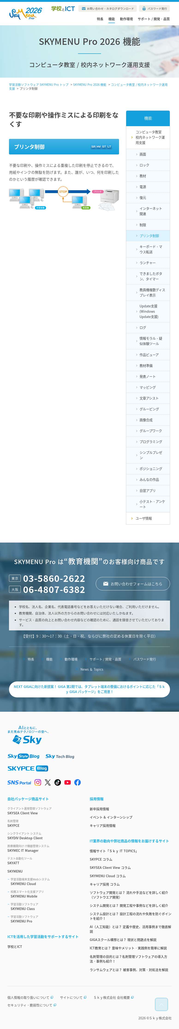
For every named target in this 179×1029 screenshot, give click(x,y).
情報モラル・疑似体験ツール (151, 341)
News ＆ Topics (92, 669)
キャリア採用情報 (103, 825)
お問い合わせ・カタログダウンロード (110, 8)
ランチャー (148, 262)
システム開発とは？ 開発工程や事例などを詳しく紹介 (129, 905)
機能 (111, 18)
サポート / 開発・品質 (154, 18)
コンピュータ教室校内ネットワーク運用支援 (150, 137)
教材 (143, 175)
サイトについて (73, 997)
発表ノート (148, 376)
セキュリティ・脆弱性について (32, 1005)
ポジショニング (151, 468)
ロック (144, 165)
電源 (143, 186)
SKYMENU (15, 871)
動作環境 (126, 18)
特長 (100, 18)
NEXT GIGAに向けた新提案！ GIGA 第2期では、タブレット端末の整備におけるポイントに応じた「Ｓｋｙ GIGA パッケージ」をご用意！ (89, 689)
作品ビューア (149, 354)
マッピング (148, 387)
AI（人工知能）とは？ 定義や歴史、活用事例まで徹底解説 (130, 929)
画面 (143, 154)
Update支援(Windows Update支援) (149, 311)
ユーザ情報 (144, 518)
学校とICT (14, 946)
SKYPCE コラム (101, 859)
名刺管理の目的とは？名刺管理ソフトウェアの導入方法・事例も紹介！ (128, 958)
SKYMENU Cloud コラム (108, 875)
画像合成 (146, 419)
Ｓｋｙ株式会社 (160, 1018)
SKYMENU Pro (45, 919)
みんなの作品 (149, 479)
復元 (143, 197)
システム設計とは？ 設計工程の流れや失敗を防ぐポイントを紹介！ (130, 916)
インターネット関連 (151, 211)
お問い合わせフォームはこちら (136, 583)
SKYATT (43, 860)
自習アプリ (148, 490)
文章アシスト (149, 398)
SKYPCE (43, 823)
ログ (143, 327)
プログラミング (151, 441)
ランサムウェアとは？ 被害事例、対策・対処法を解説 (129, 969)
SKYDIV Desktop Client (43, 835)
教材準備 (146, 365)
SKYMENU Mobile (45, 894)
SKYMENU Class (45, 906)
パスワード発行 (157, 8)
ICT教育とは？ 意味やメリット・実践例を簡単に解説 (128, 948)
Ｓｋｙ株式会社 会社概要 (113, 997)
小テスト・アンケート (152, 504)
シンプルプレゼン (151, 455)
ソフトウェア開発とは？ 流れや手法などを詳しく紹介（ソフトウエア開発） (129, 894)
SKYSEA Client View (43, 810)
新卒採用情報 (99, 808)
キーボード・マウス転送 (151, 249)
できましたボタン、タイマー (151, 276)
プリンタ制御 (149, 235)
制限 (143, 224)
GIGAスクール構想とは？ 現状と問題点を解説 (123, 939)
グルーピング (149, 409)
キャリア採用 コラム (105, 884)
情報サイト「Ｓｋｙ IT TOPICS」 (114, 851)
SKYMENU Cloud (45, 881)
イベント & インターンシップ (111, 817)
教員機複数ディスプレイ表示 (152, 292)
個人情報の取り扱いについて (30, 997)
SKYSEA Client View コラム (110, 867)
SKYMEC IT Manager (43, 848)
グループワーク (151, 430)
